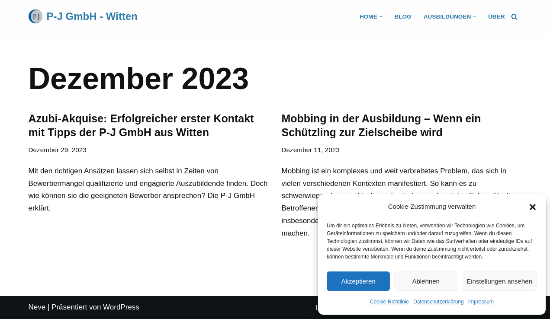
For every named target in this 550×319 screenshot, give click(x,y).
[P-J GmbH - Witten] (83, 17)
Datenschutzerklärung (438, 302)
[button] (532, 207)
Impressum (481, 302)
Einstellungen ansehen (499, 281)
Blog (402, 16)
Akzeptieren (358, 281)
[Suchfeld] (514, 16)
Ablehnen (425, 281)
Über (496, 16)
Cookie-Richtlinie (389, 302)
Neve (37, 307)
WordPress (121, 307)
